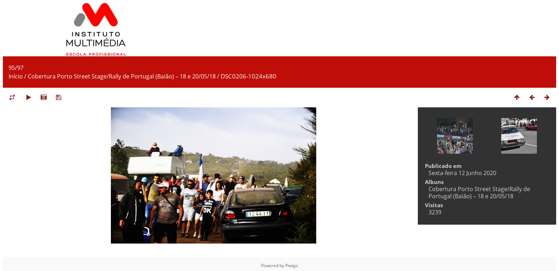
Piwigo (291, 265)
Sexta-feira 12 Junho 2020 (462, 173)
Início (16, 76)
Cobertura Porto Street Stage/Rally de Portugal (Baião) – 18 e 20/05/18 (122, 76)
